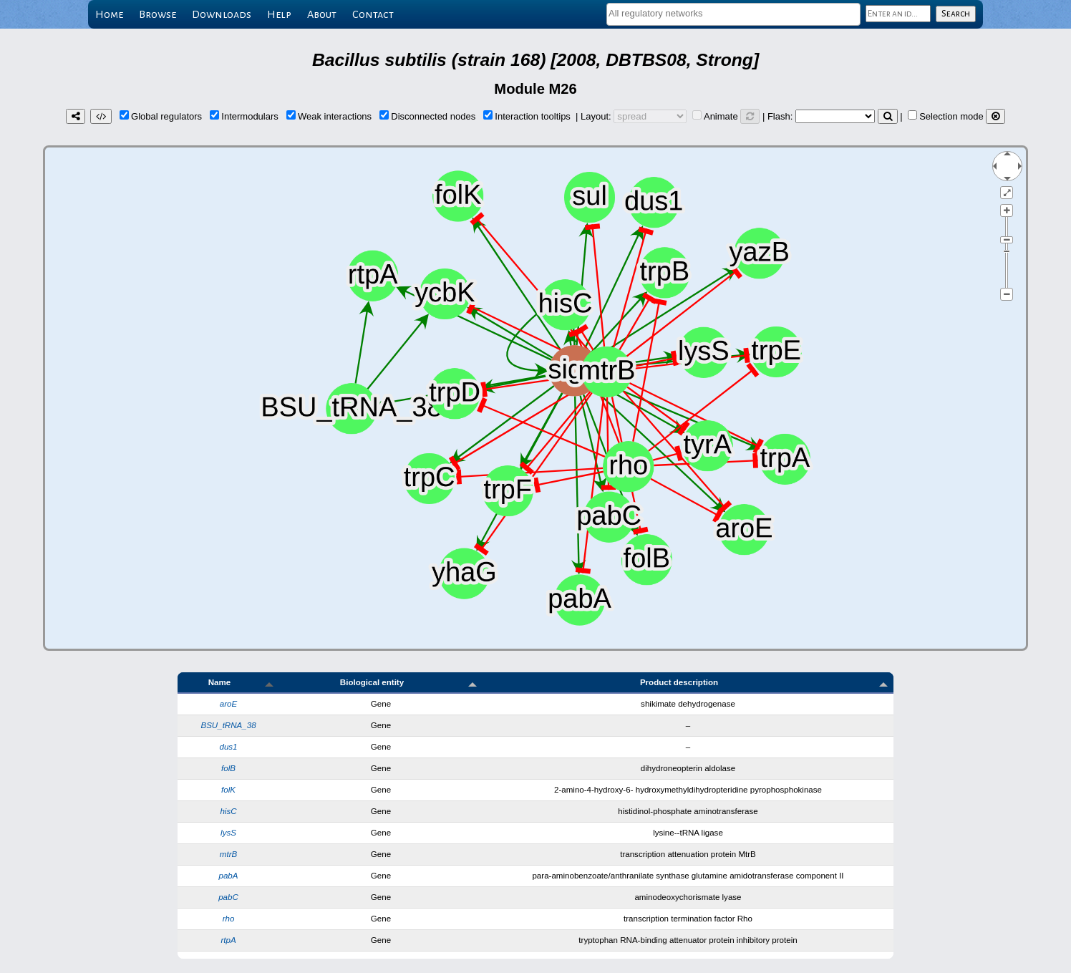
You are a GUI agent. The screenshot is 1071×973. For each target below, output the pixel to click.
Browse (157, 14)
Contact (373, 14)
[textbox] (733, 13)
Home (109, 14)
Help (279, 14)
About (321, 14)
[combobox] (733, 14)
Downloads (221, 14)
